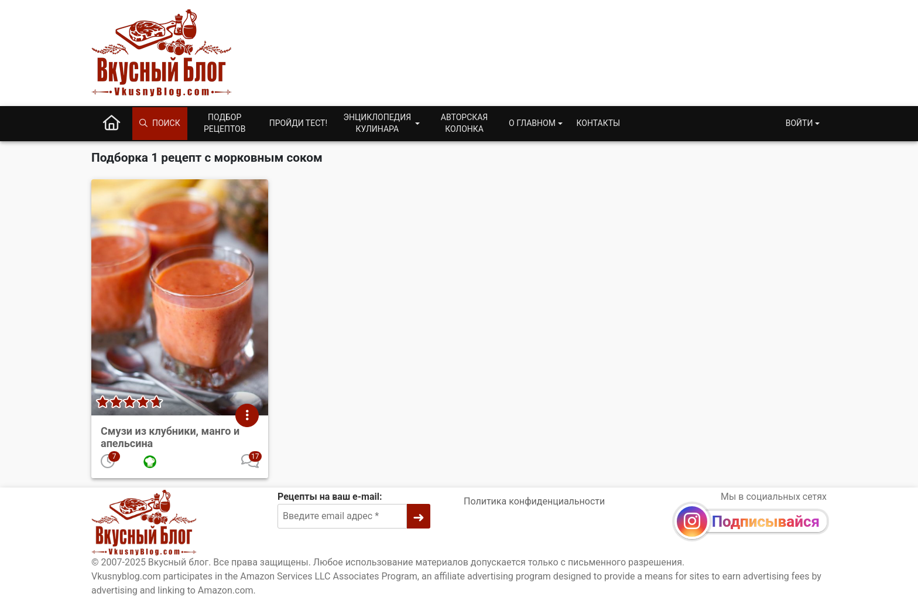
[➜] (418, 516)
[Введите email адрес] (342, 516)
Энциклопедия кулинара (377, 123)
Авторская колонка (464, 123)
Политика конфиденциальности (534, 501)
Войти (799, 123)
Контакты (599, 123)
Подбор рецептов (225, 123)
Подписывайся (766, 521)
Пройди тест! (298, 123)
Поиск (159, 123)
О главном (532, 123)
